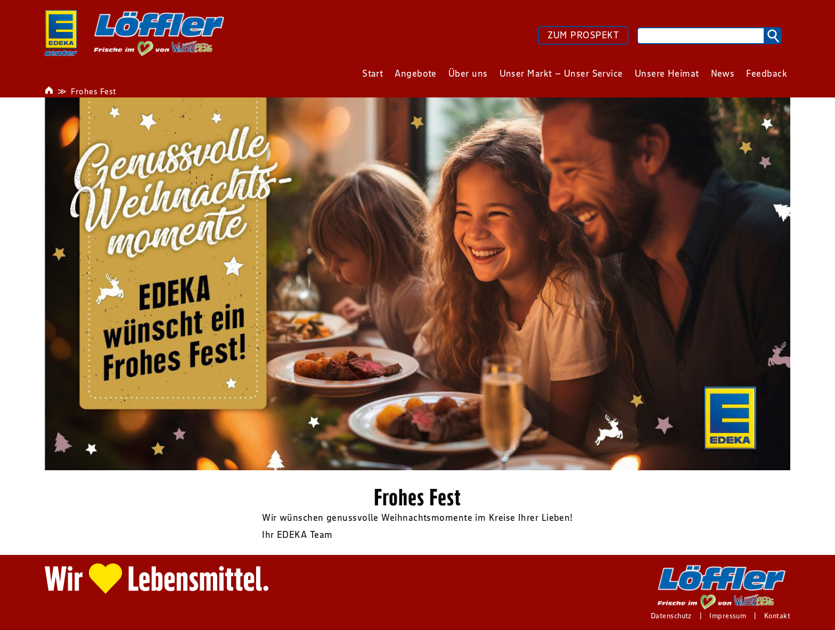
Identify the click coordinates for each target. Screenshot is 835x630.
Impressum (727, 615)
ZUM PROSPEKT (583, 35)
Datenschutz (671, 615)
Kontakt (777, 615)
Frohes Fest (93, 91)
